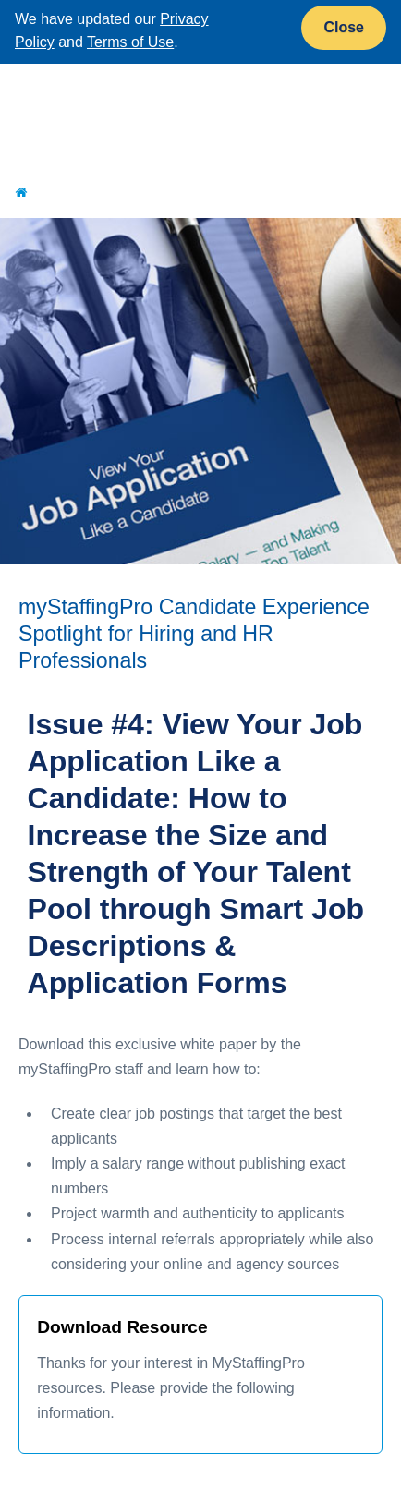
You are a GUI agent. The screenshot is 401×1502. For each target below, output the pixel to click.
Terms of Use (130, 42)
